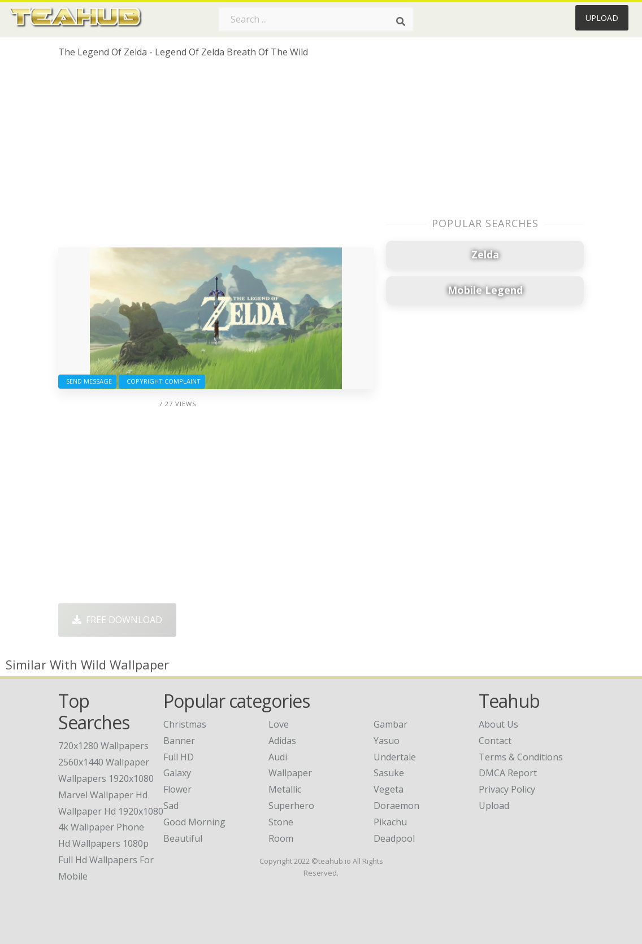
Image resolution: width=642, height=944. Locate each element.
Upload (601, 17)
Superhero (291, 805)
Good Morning (194, 822)
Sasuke (389, 773)
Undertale (395, 757)
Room (280, 838)
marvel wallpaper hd (103, 795)
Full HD (178, 757)
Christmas (184, 724)
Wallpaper (290, 773)
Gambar (390, 724)
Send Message (87, 381)
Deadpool (394, 838)
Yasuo (387, 740)
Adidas (282, 740)
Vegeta (389, 789)
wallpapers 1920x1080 (106, 778)
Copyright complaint (162, 381)
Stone (280, 822)
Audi (277, 757)
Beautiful (182, 838)
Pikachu (390, 822)
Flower (177, 789)
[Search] (400, 21)
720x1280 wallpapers (103, 745)
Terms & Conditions (521, 757)
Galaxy (177, 773)
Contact (495, 740)
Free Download (117, 620)
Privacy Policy (507, 789)
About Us (498, 724)
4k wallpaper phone (101, 827)
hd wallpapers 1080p (103, 843)
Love (278, 724)
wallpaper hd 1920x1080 (110, 811)
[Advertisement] (216, 157)
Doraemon (396, 805)
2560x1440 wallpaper (103, 762)
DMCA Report (508, 773)
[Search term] (316, 19)
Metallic (284, 789)
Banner (179, 740)
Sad (171, 805)
